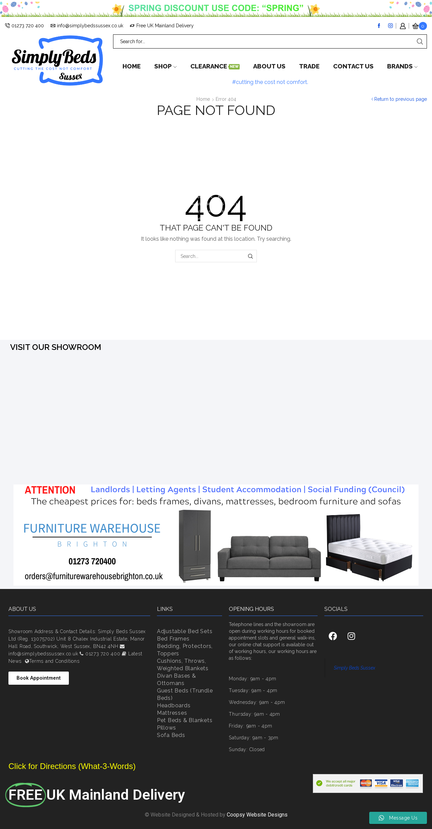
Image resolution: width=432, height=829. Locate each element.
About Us (269, 66)
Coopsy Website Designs (257, 814)
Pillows (166, 727)
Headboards (174, 705)
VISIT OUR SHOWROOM (55, 347)
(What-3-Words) (106, 766)
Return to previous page (400, 99)
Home (132, 66)
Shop (165, 66)
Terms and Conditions (54, 661)
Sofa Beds (171, 735)
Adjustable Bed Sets (184, 631)
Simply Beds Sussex (354, 668)
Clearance (215, 66)
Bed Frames (173, 638)
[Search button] (420, 41)
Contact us (353, 66)
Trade (309, 66)
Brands (402, 66)
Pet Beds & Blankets (184, 720)
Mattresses (172, 713)
